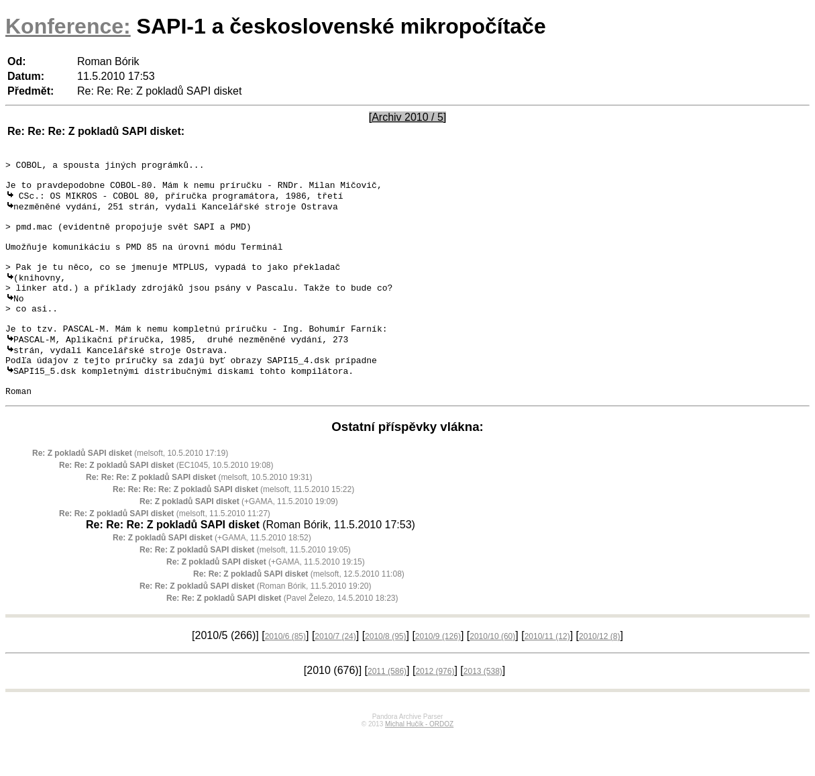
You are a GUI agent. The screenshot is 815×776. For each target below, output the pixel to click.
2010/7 (335, 678)
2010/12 (599, 678)
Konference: (68, 26)
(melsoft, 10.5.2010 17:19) (130, 494)
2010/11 (547, 678)
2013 (483, 713)
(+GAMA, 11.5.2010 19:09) (239, 543)
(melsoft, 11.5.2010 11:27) (164, 555)
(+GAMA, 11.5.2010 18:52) (212, 579)
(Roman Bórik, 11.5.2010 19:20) (255, 627)
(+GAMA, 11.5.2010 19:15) (265, 603)
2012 (434, 713)
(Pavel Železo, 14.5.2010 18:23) (282, 639)
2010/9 (438, 678)
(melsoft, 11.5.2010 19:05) (245, 591)
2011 (387, 713)
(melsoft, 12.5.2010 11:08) (298, 615)
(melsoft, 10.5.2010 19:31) (199, 519)
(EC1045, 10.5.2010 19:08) (166, 507)
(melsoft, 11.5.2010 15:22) (233, 531)
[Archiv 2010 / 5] (408, 117)
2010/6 (285, 678)
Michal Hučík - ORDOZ (419, 765)
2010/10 (492, 678)
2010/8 (385, 678)
